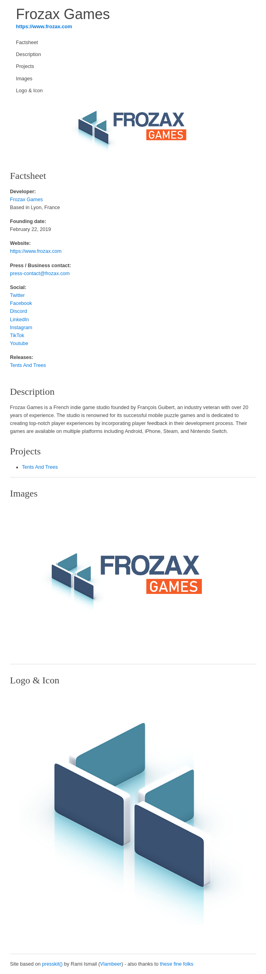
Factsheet (27, 42)
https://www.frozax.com (44, 26)
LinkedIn (19, 319)
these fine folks (177, 964)
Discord (18, 311)
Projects (25, 66)
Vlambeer (110, 964)
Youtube (19, 343)
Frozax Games (26, 199)
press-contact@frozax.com (40, 273)
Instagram (21, 327)
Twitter (17, 295)
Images (24, 78)
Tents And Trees (28, 365)
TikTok (17, 335)
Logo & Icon (29, 90)
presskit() (52, 964)
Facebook (21, 303)
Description (28, 54)
